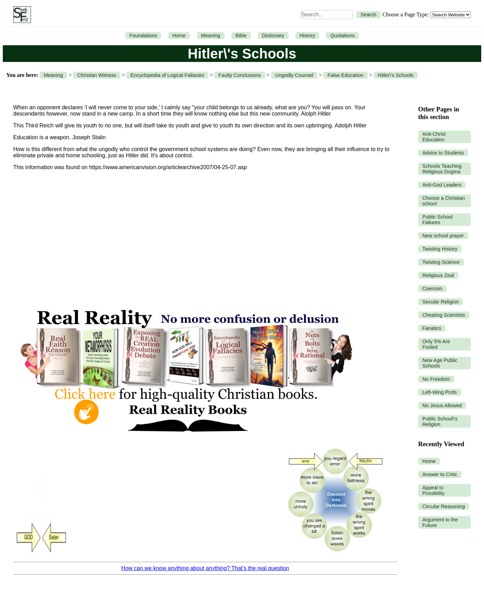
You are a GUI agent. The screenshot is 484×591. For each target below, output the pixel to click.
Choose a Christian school (443, 200)
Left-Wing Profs (439, 392)
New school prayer (443, 235)
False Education (345, 75)
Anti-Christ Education (434, 136)
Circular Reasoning (443, 506)
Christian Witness (96, 75)
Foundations (143, 35)
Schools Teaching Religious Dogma (442, 168)
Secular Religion (440, 302)
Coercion (432, 288)
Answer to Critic (440, 474)
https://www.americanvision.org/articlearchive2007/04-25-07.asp (168, 167)
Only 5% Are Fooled (436, 344)
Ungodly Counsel (294, 75)
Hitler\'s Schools (396, 75)
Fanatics (431, 328)
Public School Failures (437, 219)
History (307, 35)
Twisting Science (441, 262)
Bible (241, 35)
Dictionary (273, 35)
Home (178, 35)
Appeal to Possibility (433, 490)
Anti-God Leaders (442, 185)
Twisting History (440, 249)
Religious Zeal (438, 275)
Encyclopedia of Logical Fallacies (167, 75)
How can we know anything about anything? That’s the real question (205, 568)
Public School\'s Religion (440, 421)
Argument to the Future (440, 522)
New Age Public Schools (440, 363)
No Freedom (436, 379)
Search (368, 14)
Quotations (342, 35)
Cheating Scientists (443, 315)
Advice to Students (443, 153)
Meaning (210, 35)
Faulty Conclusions (240, 75)
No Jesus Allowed (442, 405)
